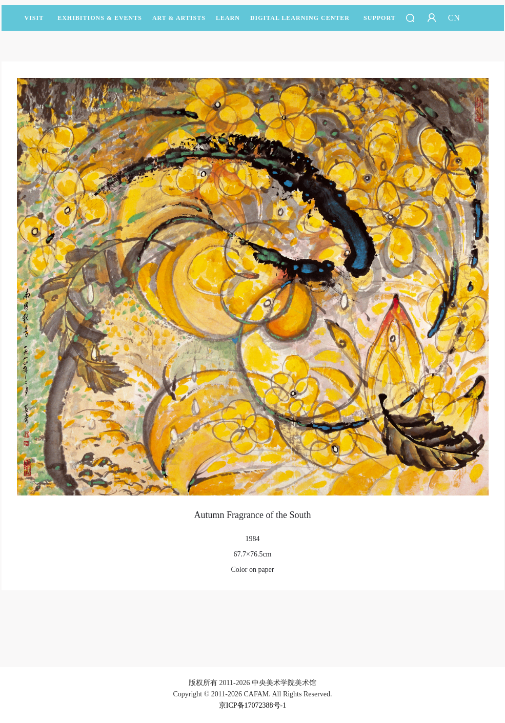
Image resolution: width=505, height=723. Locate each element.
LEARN (228, 22)
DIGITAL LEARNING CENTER (300, 18)
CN (454, 17)
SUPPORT (379, 22)
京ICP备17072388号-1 (252, 705)
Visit (34, 18)
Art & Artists (179, 22)
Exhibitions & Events (99, 22)
